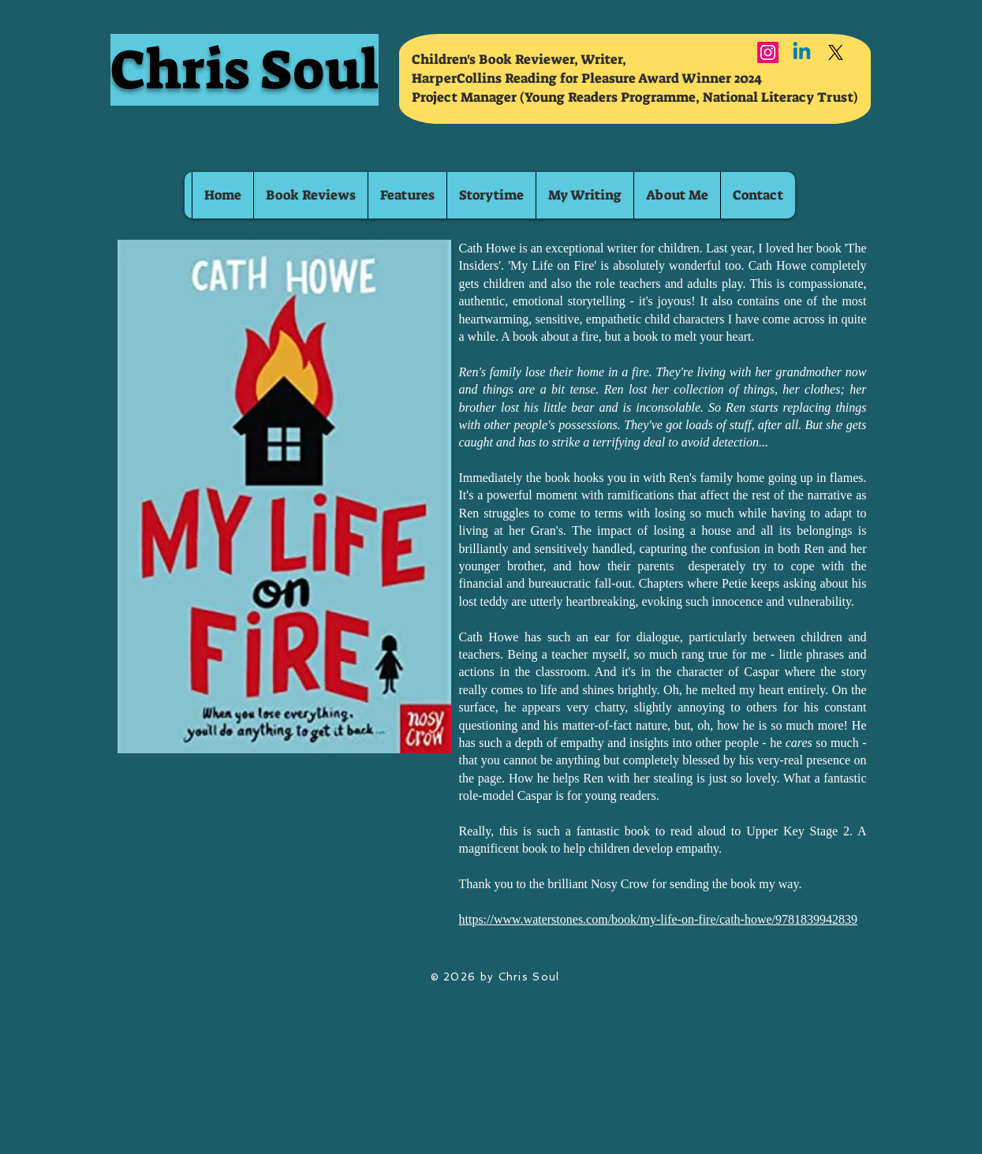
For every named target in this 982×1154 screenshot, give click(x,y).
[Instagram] (768, 52)
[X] (835, 52)
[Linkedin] (801, 52)
